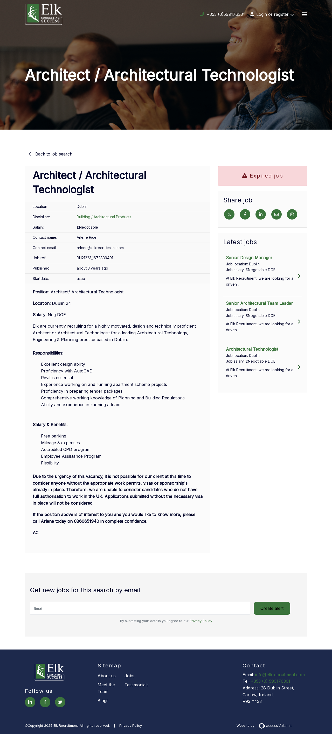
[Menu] (304, 14)
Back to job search (53, 154)
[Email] (276, 214)
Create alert (272, 608)
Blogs (103, 700)
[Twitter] (229, 214)
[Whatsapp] (292, 214)
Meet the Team (106, 688)
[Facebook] (245, 214)
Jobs (129, 675)
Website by (266, 725)
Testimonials (137, 684)
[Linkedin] (260, 214)
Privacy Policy (201, 621)
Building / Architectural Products (104, 217)
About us (107, 675)
